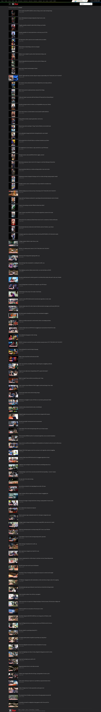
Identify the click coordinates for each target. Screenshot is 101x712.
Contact (23, 709)
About (19, 709)
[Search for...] (84, 4)
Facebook (37, 709)
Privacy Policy (31, 709)
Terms (27, 709)
